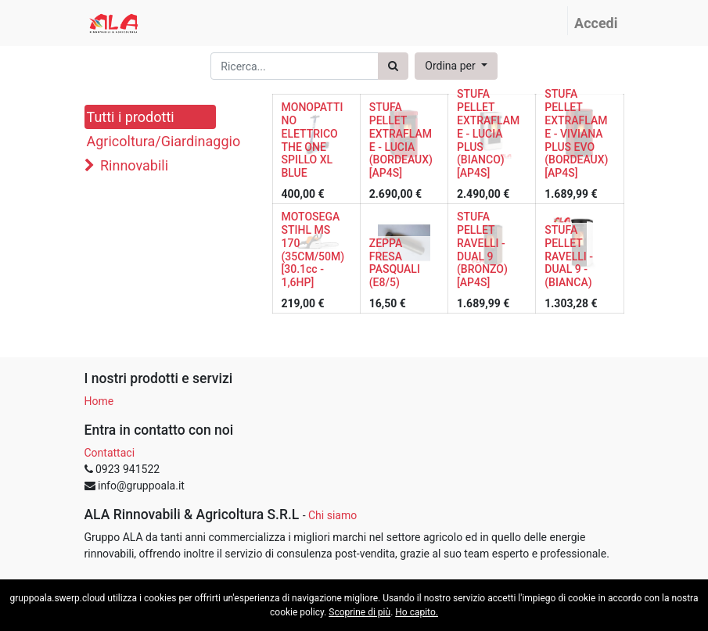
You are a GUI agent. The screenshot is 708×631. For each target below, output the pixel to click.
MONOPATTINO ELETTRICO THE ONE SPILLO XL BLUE (312, 140)
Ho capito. (416, 612)
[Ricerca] (393, 66)
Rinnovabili (134, 165)
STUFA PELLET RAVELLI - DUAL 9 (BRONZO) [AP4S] (482, 249)
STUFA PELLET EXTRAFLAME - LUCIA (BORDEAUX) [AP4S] (401, 140)
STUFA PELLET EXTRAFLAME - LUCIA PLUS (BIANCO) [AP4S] (488, 133)
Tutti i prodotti (130, 117)
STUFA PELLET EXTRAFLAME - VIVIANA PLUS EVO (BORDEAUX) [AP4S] (576, 133)
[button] (456, 66)
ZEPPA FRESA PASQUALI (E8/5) (394, 263)
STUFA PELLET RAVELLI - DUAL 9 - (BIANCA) (568, 256)
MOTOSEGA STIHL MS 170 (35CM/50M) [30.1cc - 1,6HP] (313, 249)
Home (99, 401)
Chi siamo (332, 515)
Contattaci (109, 452)
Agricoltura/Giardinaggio (151, 141)
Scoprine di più (359, 612)
